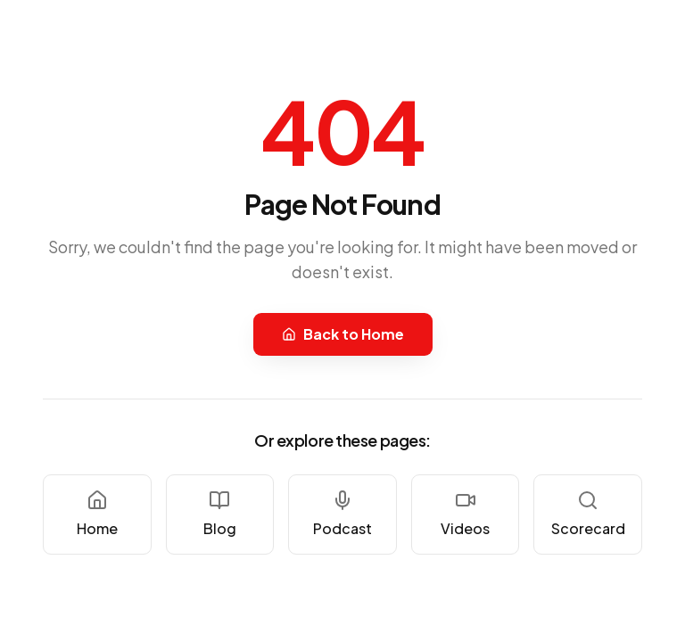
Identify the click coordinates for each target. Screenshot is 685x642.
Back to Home (343, 334)
